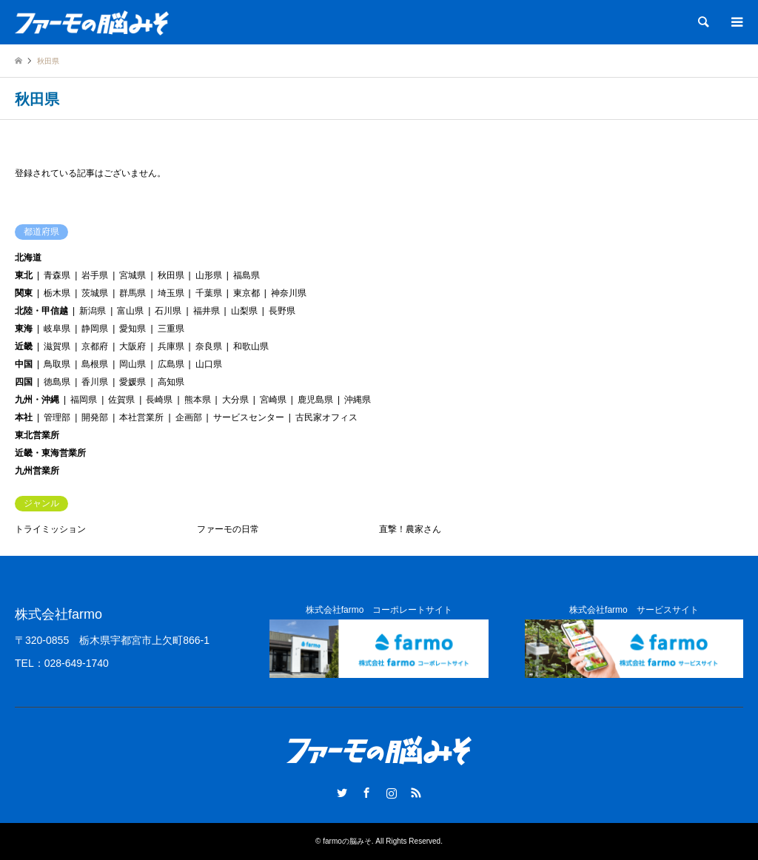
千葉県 (208, 293)
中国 (24, 364)
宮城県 (132, 275)
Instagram (391, 792)
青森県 (57, 275)
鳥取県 (57, 364)
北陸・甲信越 (41, 311)
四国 (24, 382)
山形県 (208, 275)
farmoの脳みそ (347, 841)
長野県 (282, 311)
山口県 (208, 364)
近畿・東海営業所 (50, 453)
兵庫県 (171, 346)
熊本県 (197, 399)
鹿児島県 (315, 399)
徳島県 (57, 382)
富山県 (130, 311)
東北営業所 (37, 435)
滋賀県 (57, 346)
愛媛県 (132, 382)
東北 (24, 275)
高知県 (171, 382)
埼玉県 (171, 293)
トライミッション (50, 529)
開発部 (94, 417)
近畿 (24, 346)
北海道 (28, 257)
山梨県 (244, 311)
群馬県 (132, 293)
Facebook (366, 792)
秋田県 (171, 275)
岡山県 (132, 364)
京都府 (94, 346)
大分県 (235, 399)
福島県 (246, 275)
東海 (24, 328)
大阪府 (132, 346)
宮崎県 (273, 399)
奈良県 (208, 346)
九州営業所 (37, 471)
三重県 (171, 328)
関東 (24, 293)
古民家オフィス (326, 417)
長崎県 (159, 399)
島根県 (94, 364)
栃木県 (57, 293)
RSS (416, 792)
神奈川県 (288, 293)
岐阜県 (57, 328)
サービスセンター (248, 417)
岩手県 (94, 275)
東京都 (246, 293)
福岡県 (83, 399)
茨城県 (94, 293)
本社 (24, 417)
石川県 (168, 311)
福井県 (206, 311)
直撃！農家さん (410, 529)
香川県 (94, 382)
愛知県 (132, 328)
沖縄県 (357, 399)
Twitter (342, 792)
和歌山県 (251, 346)
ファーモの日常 (228, 529)
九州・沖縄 (37, 399)
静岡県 (94, 328)
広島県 (171, 364)
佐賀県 (121, 399)
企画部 (188, 417)
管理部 (57, 417)
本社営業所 (141, 417)
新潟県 (92, 311)
